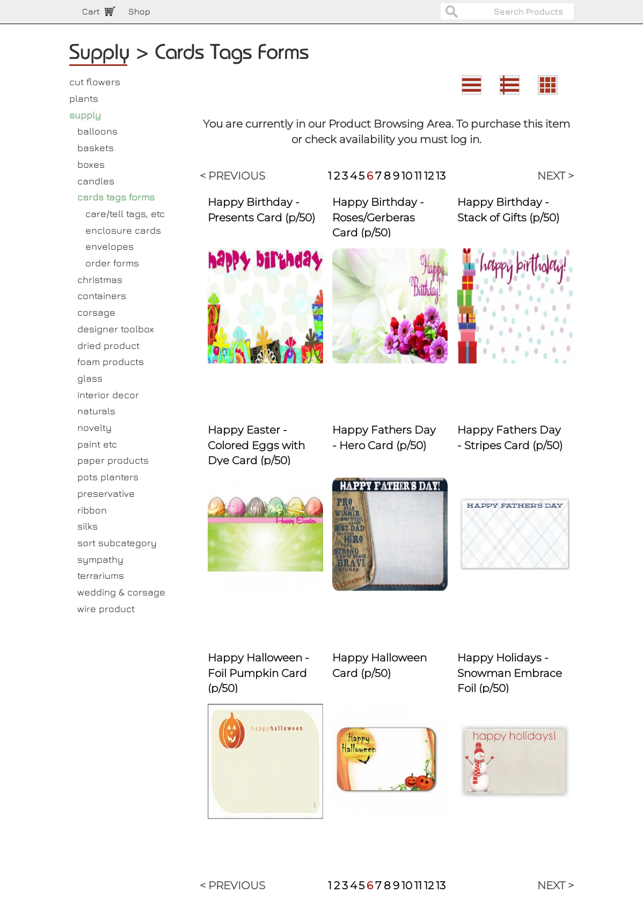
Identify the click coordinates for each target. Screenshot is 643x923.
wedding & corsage (121, 592)
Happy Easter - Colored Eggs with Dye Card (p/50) (256, 445)
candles (95, 181)
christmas (99, 279)
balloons (97, 131)
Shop (139, 11)
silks (87, 526)
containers (101, 295)
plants (83, 98)
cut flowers (94, 81)
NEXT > (555, 175)
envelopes (109, 246)
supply (85, 115)
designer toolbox (115, 328)
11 (418, 175)
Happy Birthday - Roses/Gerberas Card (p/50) (378, 217)
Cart (91, 11)
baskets (95, 147)
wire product (106, 608)
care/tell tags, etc (125, 213)
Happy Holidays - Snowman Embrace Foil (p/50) (509, 673)
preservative (106, 493)
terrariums (100, 575)
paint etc (97, 444)
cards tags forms (116, 197)
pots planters (107, 476)
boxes (91, 164)
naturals (96, 410)
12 (429, 175)
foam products (110, 361)
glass (90, 378)
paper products (113, 460)
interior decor (108, 394)
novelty (94, 427)
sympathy (100, 559)
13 (440, 175)
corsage (96, 312)
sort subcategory (117, 542)
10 (406, 175)
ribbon (92, 510)
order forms (112, 263)
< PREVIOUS (232, 175)
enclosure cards (123, 230)
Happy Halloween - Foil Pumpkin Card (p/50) (258, 673)
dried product (108, 345)
